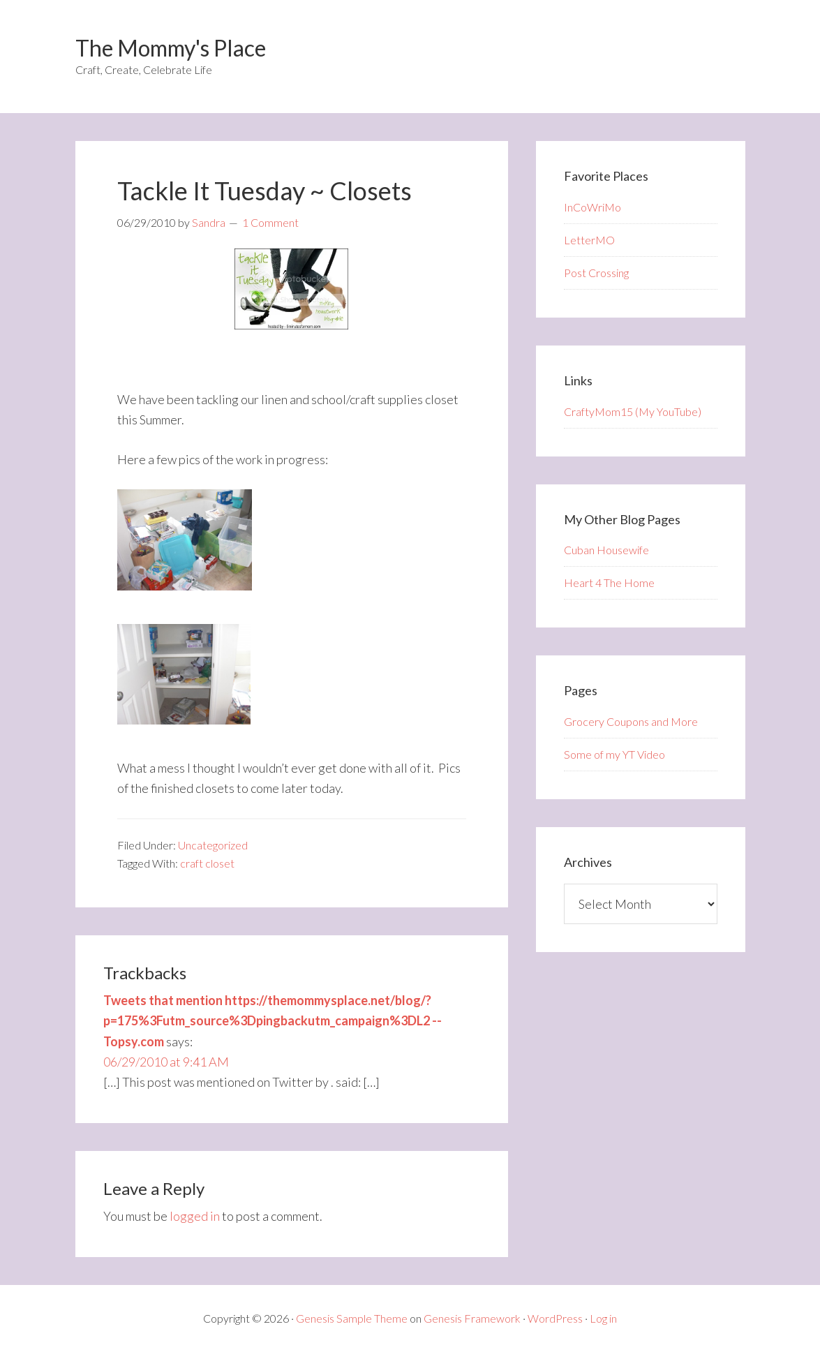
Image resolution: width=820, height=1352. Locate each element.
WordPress (555, 1318)
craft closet (207, 863)
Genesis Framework (472, 1318)
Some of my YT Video (614, 754)
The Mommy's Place (170, 47)
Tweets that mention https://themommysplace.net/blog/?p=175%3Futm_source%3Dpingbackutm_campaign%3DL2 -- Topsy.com (272, 1021)
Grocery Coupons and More (631, 721)
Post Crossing (596, 272)
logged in (195, 1216)
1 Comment (270, 222)
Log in (603, 1318)
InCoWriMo (592, 207)
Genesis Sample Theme (352, 1318)
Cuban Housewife (606, 549)
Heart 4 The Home (609, 582)
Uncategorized (213, 845)
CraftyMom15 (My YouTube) (632, 411)
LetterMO (589, 239)
